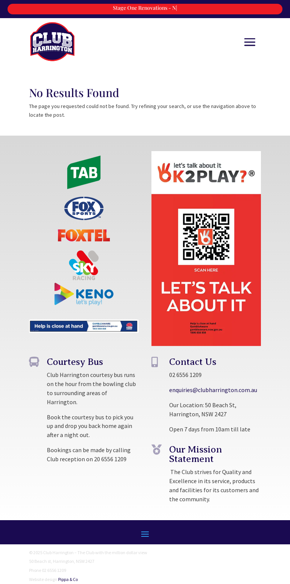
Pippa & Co (68, 579)
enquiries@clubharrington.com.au (213, 390)
